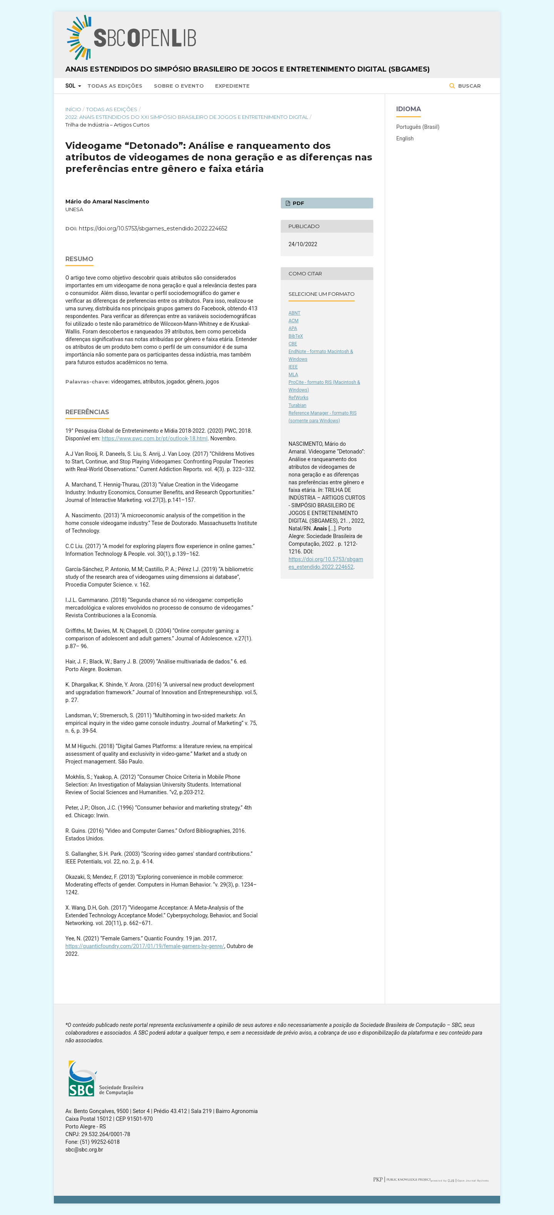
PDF (297, 203)
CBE (293, 344)
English (405, 138)
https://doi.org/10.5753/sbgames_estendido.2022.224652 (153, 228)
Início (73, 109)
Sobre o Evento (179, 86)
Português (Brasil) (417, 127)
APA (293, 328)
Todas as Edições (114, 86)
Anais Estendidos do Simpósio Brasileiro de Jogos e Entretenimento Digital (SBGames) (247, 69)
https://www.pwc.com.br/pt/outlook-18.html (154, 438)
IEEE (293, 367)
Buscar (469, 86)
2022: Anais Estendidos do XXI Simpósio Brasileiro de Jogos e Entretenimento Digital (186, 117)
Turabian (297, 405)
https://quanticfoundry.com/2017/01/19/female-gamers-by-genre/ (144, 946)
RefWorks (299, 397)
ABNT (294, 313)
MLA (293, 374)
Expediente (232, 86)
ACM (294, 320)
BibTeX (296, 336)
